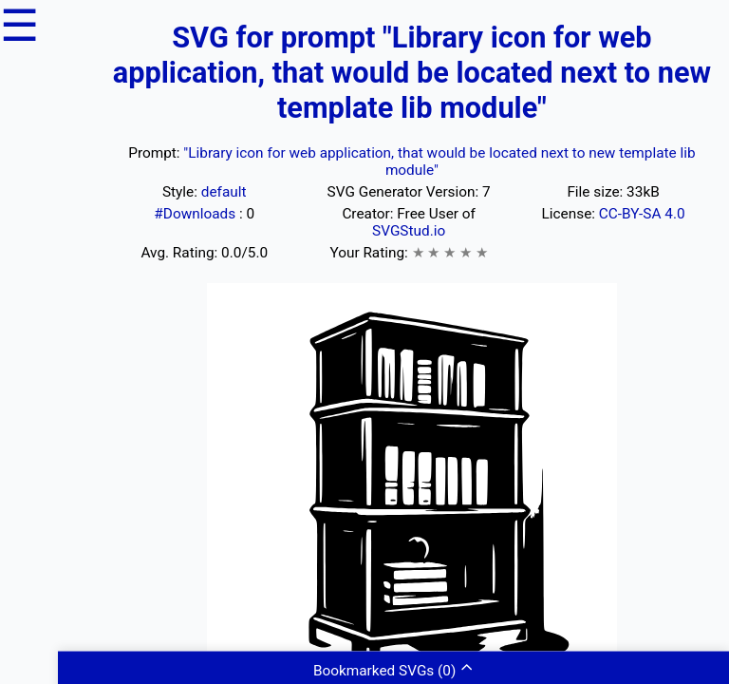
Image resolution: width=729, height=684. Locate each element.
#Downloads (196, 213)
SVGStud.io (408, 230)
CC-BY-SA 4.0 (642, 213)
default (224, 191)
